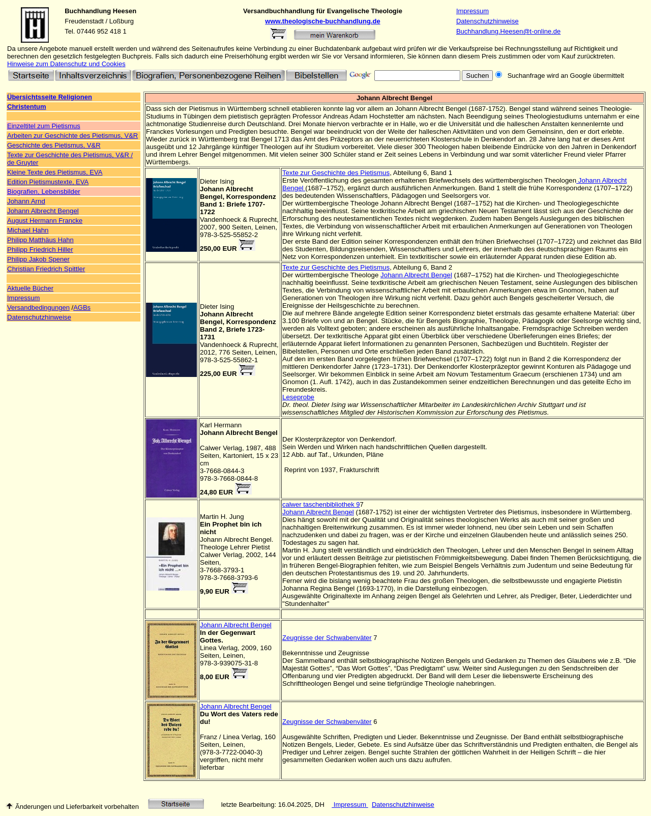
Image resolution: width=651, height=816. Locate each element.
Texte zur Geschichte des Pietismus (336, 173)
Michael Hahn (28, 230)
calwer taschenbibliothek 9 (321, 504)
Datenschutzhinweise (487, 21)
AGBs (82, 307)
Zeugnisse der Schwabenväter (327, 638)
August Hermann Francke (44, 220)
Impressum (472, 11)
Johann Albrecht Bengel (43, 211)
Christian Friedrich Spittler (46, 269)
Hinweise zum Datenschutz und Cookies (66, 64)
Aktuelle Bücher (30, 288)
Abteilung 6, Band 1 (422, 173)
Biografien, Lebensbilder (43, 191)
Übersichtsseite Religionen (49, 97)
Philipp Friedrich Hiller (40, 249)
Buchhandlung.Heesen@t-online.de (508, 31)
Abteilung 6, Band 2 (422, 267)
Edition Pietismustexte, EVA (47, 182)
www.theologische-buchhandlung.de (322, 21)
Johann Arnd (26, 201)
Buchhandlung (88, 11)
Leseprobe (298, 397)
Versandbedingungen (38, 307)
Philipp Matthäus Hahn (40, 240)
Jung (236, 516)
